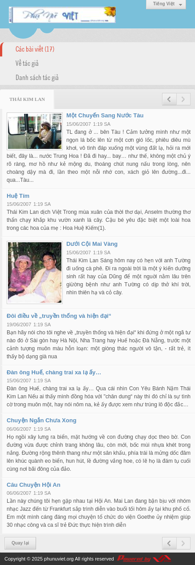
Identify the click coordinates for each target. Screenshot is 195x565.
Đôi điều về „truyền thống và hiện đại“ (59, 316)
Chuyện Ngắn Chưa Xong (42, 420)
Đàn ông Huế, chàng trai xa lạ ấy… (54, 372)
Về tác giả (27, 63)
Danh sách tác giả (37, 77)
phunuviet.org (59, 558)
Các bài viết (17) (35, 48)
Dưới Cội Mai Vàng (92, 243)
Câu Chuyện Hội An (34, 484)
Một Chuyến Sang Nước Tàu (105, 115)
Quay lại (20, 543)
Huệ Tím (18, 195)
